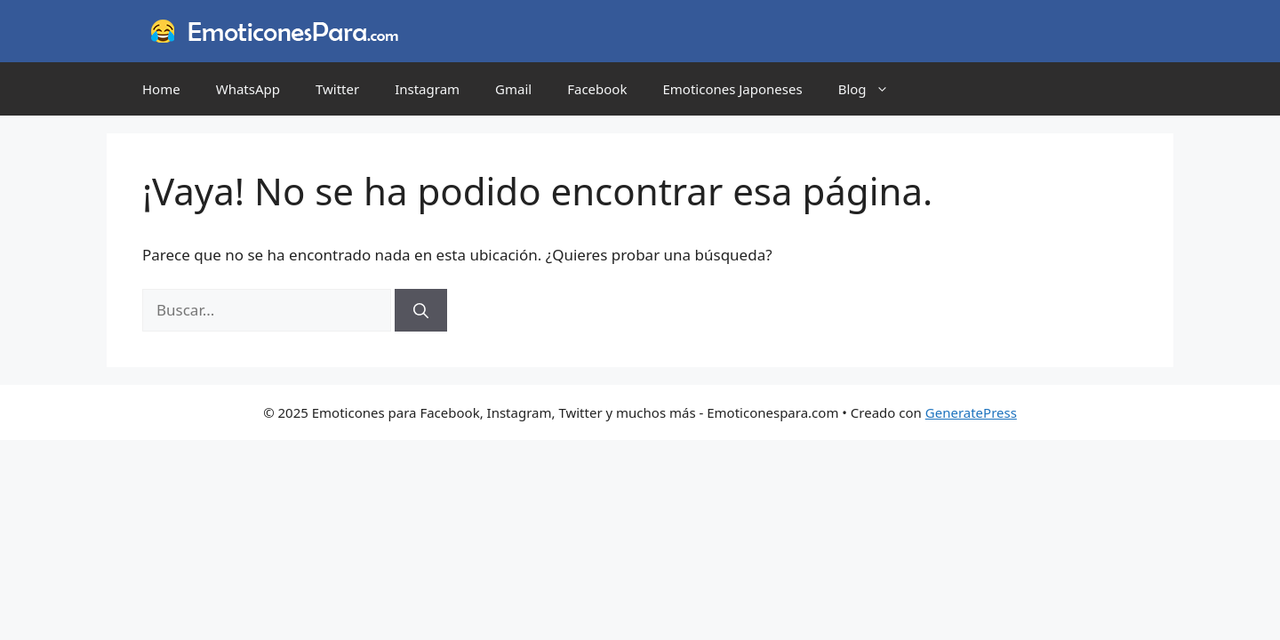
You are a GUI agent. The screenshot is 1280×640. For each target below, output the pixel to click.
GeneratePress (971, 412)
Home (161, 89)
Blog (872, 89)
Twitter (337, 89)
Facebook (597, 89)
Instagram (427, 89)
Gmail (513, 89)
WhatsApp (248, 89)
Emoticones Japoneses (732, 89)
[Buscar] (421, 310)
